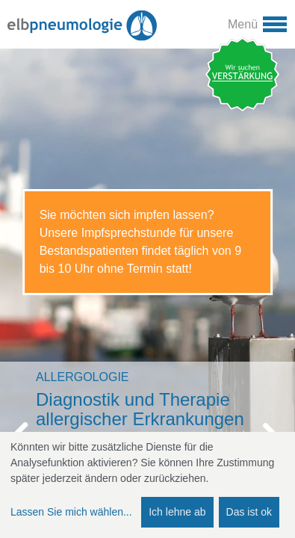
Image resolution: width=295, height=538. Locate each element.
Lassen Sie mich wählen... (71, 512)
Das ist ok (249, 512)
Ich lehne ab (177, 512)
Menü (243, 24)
